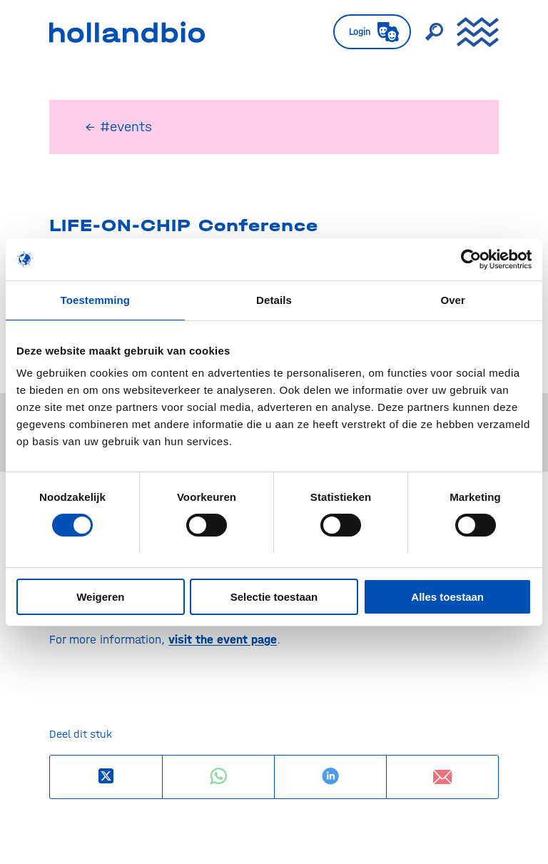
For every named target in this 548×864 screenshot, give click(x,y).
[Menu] (470, 32)
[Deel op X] (106, 777)
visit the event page (222, 639)
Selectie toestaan (274, 597)
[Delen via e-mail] (442, 777)
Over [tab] (452, 300)
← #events (118, 126)
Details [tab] (274, 300)
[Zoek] (426, 32)
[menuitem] (365, 32)
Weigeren (100, 597)
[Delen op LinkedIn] (330, 777)
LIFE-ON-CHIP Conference (183, 225)
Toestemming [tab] (96, 300)
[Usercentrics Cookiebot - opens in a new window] (469, 259)
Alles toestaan (447, 597)
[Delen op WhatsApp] (218, 777)
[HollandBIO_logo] (127, 32)
